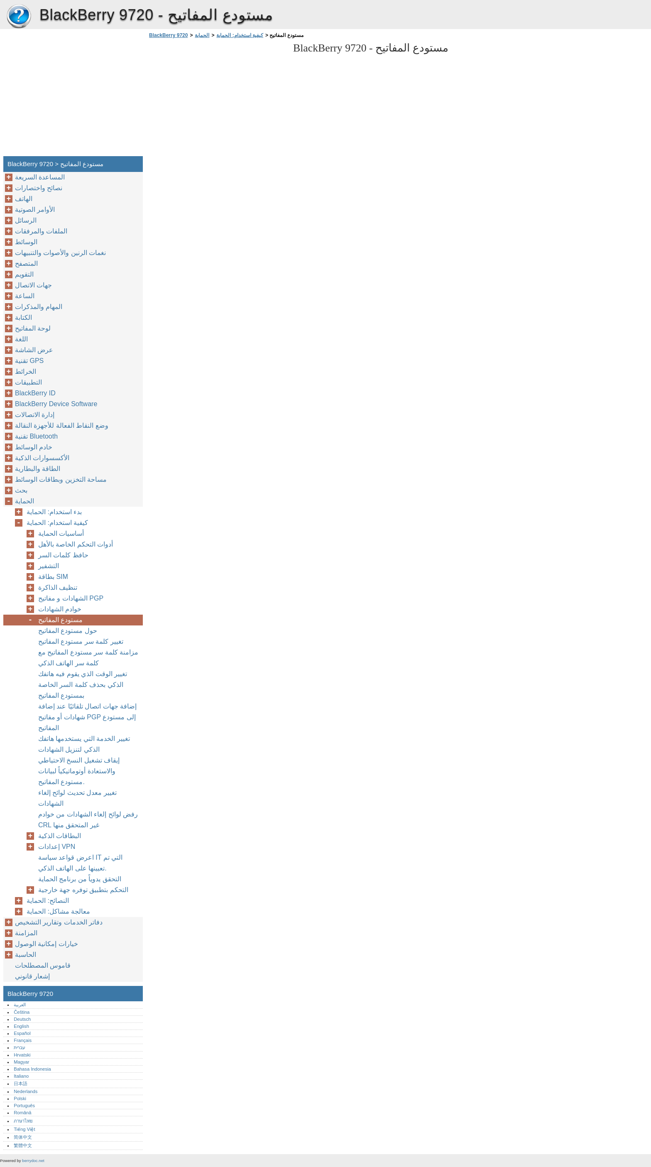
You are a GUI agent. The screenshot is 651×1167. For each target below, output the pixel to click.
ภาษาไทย (23, 1120)
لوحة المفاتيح (33, 328)
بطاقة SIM (53, 576)
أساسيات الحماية (61, 533)
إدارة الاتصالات (34, 414)
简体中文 (23, 1137)
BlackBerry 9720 (18, 16)
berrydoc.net (33, 1160)
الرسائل (26, 220)
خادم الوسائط (33, 447)
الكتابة (23, 317)
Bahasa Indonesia (32, 1068)
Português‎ (24, 1105)
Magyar (21, 1061)
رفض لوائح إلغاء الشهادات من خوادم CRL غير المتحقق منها (88, 820)
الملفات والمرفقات (41, 231)
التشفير (48, 565)
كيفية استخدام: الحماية (239, 35)
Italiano (21, 1076)
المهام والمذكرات (38, 306)
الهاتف (23, 198)
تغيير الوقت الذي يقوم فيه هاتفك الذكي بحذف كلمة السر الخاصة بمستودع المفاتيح (82, 684)
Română (22, 1112)
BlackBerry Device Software (56, 403)
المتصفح (26, 263)
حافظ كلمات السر (63, 555)
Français (23, 1040)
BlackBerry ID (35, 393)
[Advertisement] (216, 100)
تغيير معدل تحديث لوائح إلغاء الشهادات (77, 798)
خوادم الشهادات (59, 609)
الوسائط (26, 241)
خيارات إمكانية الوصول (46, 943)
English (21, 1026)
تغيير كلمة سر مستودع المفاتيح (80, 641)
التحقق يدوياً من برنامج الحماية (79, 879)
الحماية (202, 35)
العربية (20, 1004)
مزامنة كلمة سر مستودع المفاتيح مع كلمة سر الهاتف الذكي (88, 658)
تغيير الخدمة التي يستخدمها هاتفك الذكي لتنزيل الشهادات (84, 744)
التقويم (24, 274)
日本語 (20, 1083)
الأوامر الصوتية (35, 209)
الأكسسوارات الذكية (42, 457)
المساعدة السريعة (40, 177)
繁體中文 (23, 1145)
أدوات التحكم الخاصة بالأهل (75, 544)
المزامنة (26, 933)
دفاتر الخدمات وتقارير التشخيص (59, 922)
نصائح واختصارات (38, 187)
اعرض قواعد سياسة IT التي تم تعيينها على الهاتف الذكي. (80, 863)
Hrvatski (22, 1054)
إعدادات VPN (56, 846)
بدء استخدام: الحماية (54, 511)
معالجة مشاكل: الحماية (58, 911)
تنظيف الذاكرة (57, 587)
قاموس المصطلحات (43, 965)
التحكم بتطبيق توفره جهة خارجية (83, 889)
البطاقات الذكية (59, 835)
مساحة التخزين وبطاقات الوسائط (61, 479)
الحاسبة (25, 954)
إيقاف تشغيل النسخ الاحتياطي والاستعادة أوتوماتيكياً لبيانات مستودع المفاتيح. (79, 771)
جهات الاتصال (33, 285)
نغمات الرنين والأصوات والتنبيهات (60, 252)
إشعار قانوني (32, 976)
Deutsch (22, 1019)
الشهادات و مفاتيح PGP (70, 598)
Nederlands (25, 1091)
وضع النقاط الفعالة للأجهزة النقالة (61, 425)
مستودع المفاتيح (60, 619)
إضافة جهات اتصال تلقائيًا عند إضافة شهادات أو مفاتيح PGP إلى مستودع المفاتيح (87, 717)
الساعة (24, 295)
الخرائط (25, 371)
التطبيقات (28, 382)
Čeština (21, 1012)
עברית (19, 1047)
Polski (20, 1098)
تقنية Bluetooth (36, 436)
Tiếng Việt (24, 1129)
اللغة (21, 339)
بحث (21, 490)
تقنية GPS (29, 360)
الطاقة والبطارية (37, 468)
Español (22, 1033)
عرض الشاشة (34, 349)
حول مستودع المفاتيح (67, 630)
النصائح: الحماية (48, 900)
